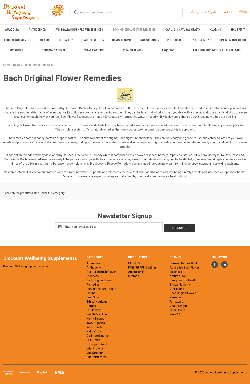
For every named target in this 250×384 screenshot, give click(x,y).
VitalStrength (133, 50)
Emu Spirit (238, 29)
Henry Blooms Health (183, 279)
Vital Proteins (94, 50)
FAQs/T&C (168, 50)
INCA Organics (149, 40)
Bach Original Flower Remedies (134, 29)
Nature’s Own (202, 40)
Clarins (215, 29)
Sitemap (133, 274)
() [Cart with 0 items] (243, 12)
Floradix (43, 40)
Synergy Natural (54, 50)
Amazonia (12, 29)
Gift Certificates (97, 355)
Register (212, 12)
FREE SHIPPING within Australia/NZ (217, 50)
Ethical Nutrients (16, 40)
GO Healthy (65, 40)
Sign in (199, 12)
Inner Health (176, 40)
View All (175, 313)
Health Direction (92, 40)
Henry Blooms (122, 40)
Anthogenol (37, 29)
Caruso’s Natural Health (182, 29)
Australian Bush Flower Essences (79, 29)
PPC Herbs (16, 50)
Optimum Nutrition (232, 40)
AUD (228, 12)
